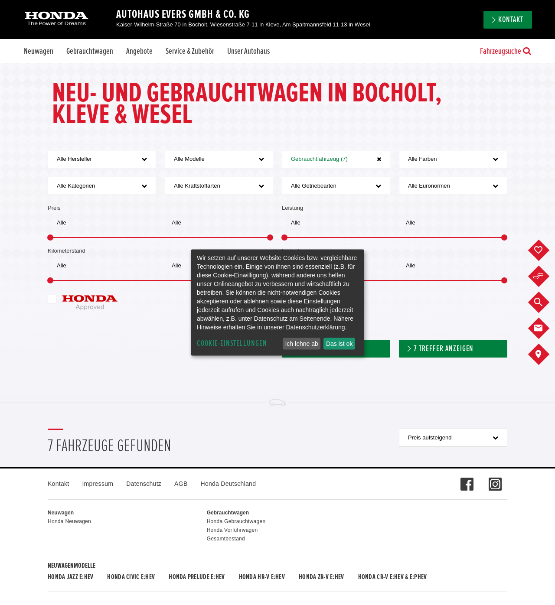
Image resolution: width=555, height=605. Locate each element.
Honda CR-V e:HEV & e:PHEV (392, 576)
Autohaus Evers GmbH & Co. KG (183, 14)
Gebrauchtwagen (89, 51)
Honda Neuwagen (69, 521)
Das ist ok (339, 343)
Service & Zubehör (190, 51)
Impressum (97, 483)
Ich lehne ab (301, 343)
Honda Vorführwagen (232, 530)
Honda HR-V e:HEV (262, 576)
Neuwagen (38, 51)
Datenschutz (143, 483)
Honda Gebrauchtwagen (236, 521)
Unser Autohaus (248, 51)
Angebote (139, 51)
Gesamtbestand (226, 539)
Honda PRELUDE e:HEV (197, 576)
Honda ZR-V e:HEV (321, 576)
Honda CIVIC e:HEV (131, 576)
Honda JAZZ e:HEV (70, 576)
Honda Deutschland (228, 483)
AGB (180, 483)
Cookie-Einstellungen (232, 343)
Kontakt (510, 20)
